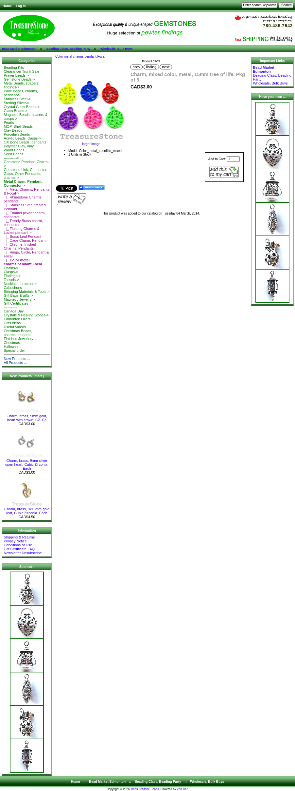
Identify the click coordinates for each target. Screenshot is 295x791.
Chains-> (11, 268)
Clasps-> (11, 272)
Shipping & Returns (19, 537)
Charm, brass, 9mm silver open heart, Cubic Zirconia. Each (26, 462)
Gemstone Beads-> (19, 79)
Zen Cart (182, 789)
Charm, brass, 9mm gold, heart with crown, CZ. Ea (27, 416)
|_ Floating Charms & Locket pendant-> (21, 231)
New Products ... (17, 359)
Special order (14, 350)
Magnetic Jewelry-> (19, 299)
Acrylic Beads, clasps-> (22, 138)
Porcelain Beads (17, 134)
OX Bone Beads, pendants (25, 142)
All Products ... (15, 363)
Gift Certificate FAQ (19, 549)
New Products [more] (26, 376)
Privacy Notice (15, 541)
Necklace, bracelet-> (20, 284)
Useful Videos (15, 327)
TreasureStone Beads (144, 789)
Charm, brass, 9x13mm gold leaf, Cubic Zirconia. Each (26, 509)
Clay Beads (13, 130)
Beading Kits (14, 67)
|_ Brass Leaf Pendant (22, 236)
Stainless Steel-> (17, 99)
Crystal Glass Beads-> (22, 107)
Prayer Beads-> (16, 75)
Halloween (12, 346)
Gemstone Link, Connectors (26, 170)
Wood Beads (14, 150)
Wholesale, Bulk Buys (116, 48)
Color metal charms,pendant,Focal (80, 56)
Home (7, 6)
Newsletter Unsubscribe (23, 553)
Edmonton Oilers (17, 319)
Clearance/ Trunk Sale (21, 71)
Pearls (9, 122)
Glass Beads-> (15, 111)
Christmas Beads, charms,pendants (18, 333)
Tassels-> (11, 280)
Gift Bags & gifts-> (18, 295)
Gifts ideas (12, 323)
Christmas (12, 343)
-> (23, 183)
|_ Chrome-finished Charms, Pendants (20, 246)
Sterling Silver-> (16, 103)
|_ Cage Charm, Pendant (24, 240)
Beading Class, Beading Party (68, 48)
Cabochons (13, 288)
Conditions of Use (18, 545)
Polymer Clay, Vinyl (19, 146)
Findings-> (12, 276)
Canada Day (14, 311)
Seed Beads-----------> (13, 156)
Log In (21, 6)
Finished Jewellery (18, 339)
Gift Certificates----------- (16, 305)
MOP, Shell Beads (18, 126)
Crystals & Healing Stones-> (26, 315)
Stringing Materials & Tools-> (26, 291)
